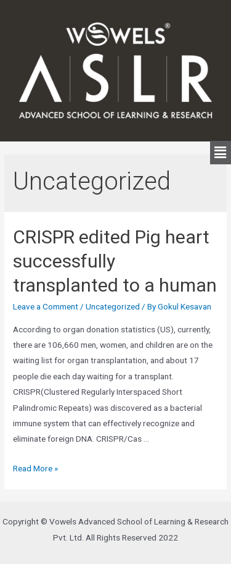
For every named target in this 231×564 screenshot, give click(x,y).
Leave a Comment (45, 306)
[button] (220, 152)
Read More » (35, 468)
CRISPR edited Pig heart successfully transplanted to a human (115, 261)
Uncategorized (113, 306)
